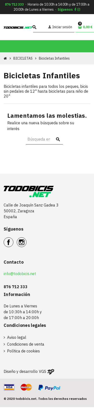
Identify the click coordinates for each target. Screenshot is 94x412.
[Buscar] (39, 27)
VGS (42, 371)
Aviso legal (16, 337)
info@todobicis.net (20, 273)
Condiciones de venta (25, 344)
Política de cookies (23, 351)
